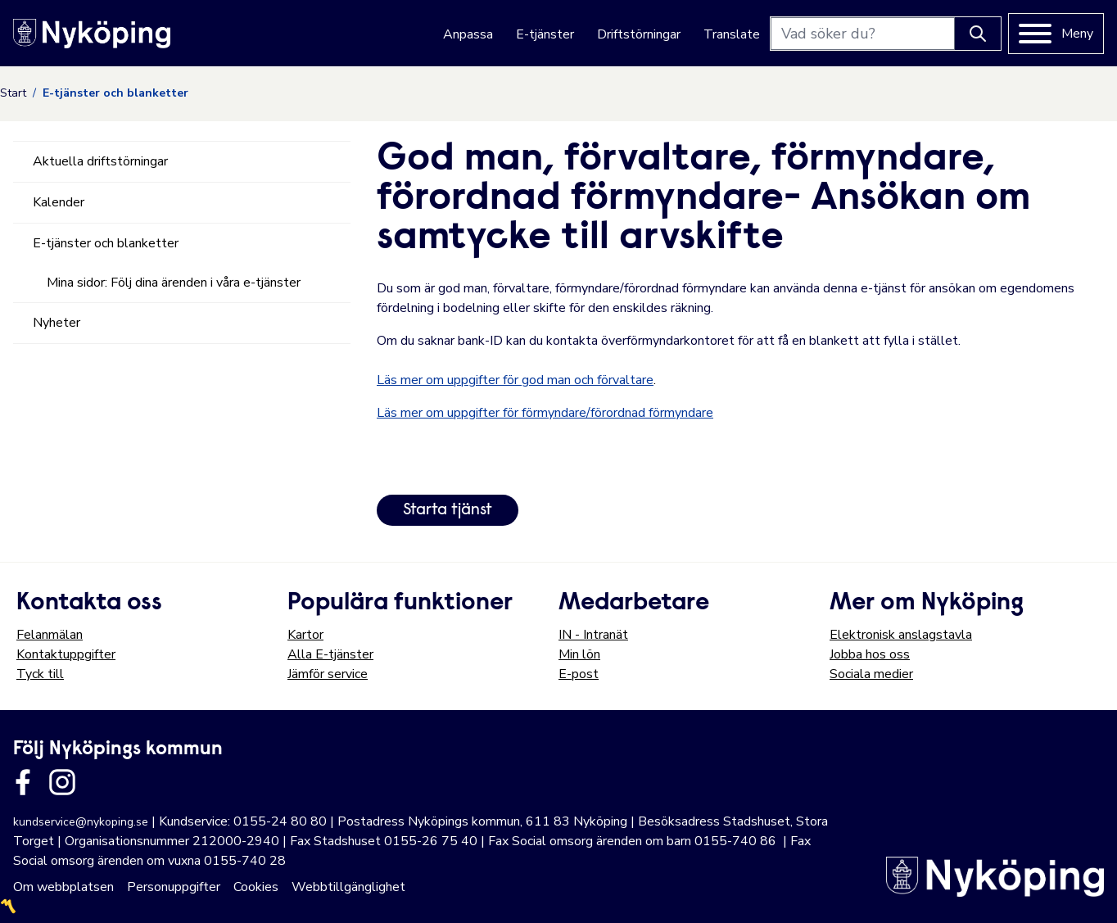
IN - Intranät (593, 635)
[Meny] (1056, 33)
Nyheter (56, 323)
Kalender (58, 202)
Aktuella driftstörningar (100, 161)
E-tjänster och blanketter (106, 243)
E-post (578, 674)
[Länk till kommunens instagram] (62, 782)
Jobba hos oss (870, 654)
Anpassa (468, 34)
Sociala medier (871, 674)
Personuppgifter (173, 887)
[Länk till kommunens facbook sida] (23, 782)
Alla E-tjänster (330, 654)
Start (13, 93)
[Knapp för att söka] (978, 33)
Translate (731, 34)
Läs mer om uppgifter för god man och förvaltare (515, 380)
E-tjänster (545, 34)
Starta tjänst (447, 510)
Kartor (305, 635)
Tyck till (40, 674)
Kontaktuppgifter (65, 654)
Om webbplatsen (63, 887)
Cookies (255, 887)
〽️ (8, 907)
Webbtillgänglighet (348, 887)
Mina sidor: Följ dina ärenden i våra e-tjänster (174, 283)
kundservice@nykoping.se (80, 822)
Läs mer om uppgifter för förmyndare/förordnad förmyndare (545, 413)
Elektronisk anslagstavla (901, 635)
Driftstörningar (639, 34)
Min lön (579, 654)
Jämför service (327, 674)
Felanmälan (49, 635)
